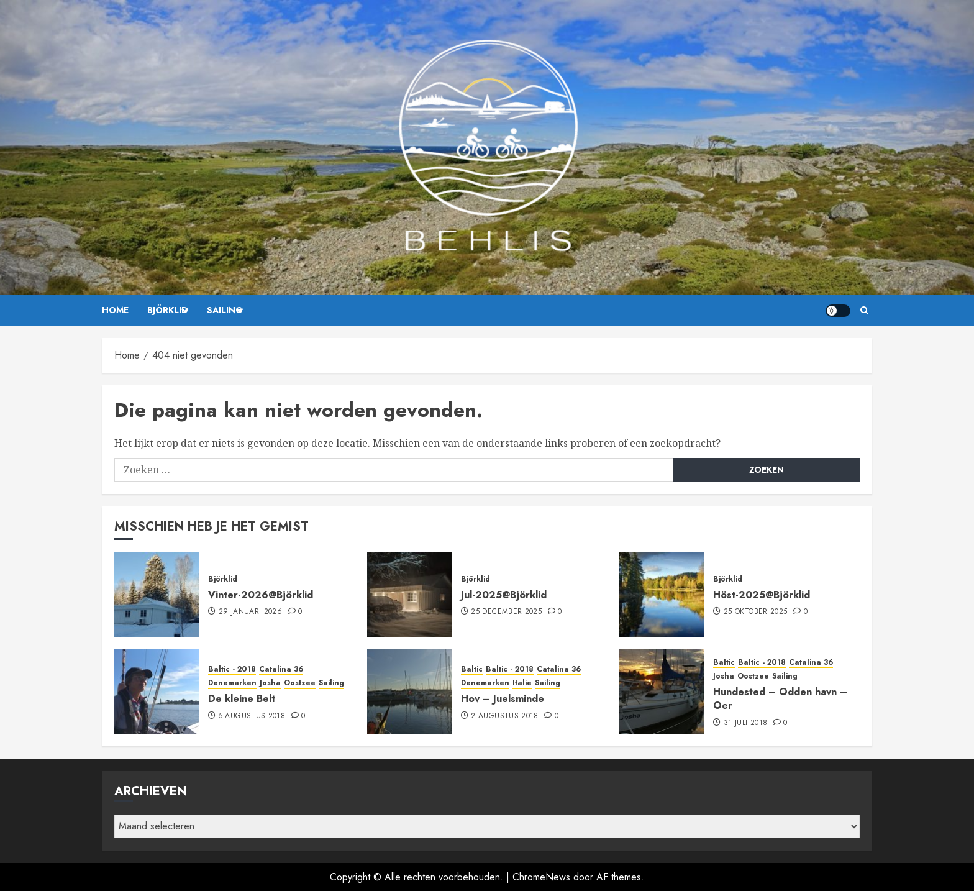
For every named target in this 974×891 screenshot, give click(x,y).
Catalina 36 (281, 669)
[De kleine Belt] (156, 691)
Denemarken (232, 683)
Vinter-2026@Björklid (260, 595)
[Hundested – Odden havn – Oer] (661, 691)
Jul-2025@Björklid (504, 595)
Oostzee (300, 683)
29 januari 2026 (250, 612)
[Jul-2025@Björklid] (409, 594)
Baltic (472, 669)
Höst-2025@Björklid (761, 595)
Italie (522, 683)
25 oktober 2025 (755, 612)
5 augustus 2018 (252, 716)
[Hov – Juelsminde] (409, 691)
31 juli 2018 (745, 723)
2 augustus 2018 (504, 716)
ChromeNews (541, 877)
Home (115, 310)
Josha (270, 683)
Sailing (225, 310)
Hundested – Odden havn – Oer (780, 699)
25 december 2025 (506, 612)
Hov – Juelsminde (502, 699)
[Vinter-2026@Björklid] (156, 594)
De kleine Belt (241, 699)
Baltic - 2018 (232, 669)
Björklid (167, 310)
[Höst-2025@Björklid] (661, 594)
